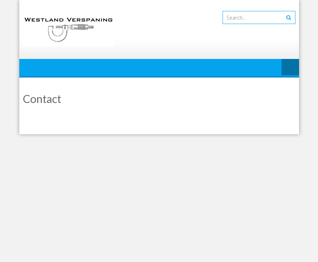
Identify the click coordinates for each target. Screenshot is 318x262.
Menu (290, 67)
